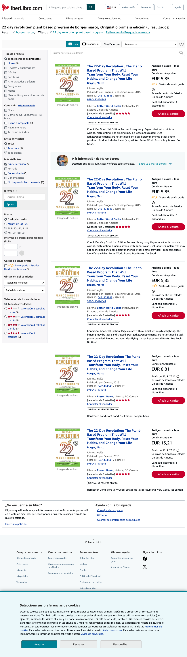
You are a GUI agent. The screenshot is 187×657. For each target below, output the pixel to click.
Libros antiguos (75, 18)
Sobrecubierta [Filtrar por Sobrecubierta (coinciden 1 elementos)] (15, 173)
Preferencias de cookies (91, 582)
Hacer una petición (15, 523)
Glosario (102, 515)
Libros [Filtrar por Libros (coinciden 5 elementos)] (11, 63)
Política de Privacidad (90, 576)
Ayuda (177, 7)
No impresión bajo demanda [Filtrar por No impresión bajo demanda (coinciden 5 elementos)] (24, 182)
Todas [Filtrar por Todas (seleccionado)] (9, 143)
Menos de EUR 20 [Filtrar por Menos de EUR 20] (16, 223)
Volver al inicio (93, 542)
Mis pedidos (22, 576)
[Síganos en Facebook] (145, 559)
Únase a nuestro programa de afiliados (61, 566)
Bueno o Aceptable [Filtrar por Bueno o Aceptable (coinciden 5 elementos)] (18, 122)
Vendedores (142, 18)
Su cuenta (146, 7)
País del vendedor (15, 290)
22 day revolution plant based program (78, 32)
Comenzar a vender (174, 18)
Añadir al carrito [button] (168, 113)
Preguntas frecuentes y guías (122, 559)
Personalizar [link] (121, 644)
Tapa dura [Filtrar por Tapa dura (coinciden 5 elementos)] (13, 148)
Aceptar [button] (39, 644)
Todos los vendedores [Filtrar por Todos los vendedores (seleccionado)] (20, 303)
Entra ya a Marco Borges (156, 163)
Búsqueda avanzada (13, 18)
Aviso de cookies (88, 588)
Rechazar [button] (78, 644)
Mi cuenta (21, 570)
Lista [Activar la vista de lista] (73, 44)
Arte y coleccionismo (109, 18)
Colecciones (45, 18)
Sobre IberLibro (87, 558)
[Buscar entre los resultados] (118, 53)
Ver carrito (21, 582)
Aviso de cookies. (112, 630)
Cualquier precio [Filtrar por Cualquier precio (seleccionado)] (15, 219)
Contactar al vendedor (99, 117)
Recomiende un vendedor (60, 573)
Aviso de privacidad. (92, 633)
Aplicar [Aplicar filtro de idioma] (10, 204)
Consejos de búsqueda (110, 510)
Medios (83, 564)
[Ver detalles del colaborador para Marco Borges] (95, 82)
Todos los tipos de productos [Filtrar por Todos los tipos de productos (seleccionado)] (22, 58)
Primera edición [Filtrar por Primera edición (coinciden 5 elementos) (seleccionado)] (16, 163)
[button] (181, 53)
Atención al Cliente (120, 567)
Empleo (83, 570)
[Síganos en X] (145, 567)
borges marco (25, 32)
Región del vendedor (17, 282)
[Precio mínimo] (11, 246)
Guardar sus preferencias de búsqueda (118, 519)
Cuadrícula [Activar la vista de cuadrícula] (90, 44)
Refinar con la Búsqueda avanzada (128, 32)
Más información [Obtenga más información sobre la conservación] (26, 105)
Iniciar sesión (128, 7)
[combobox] (67, 7)
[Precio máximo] (11, 253)
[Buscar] (91, 7)
